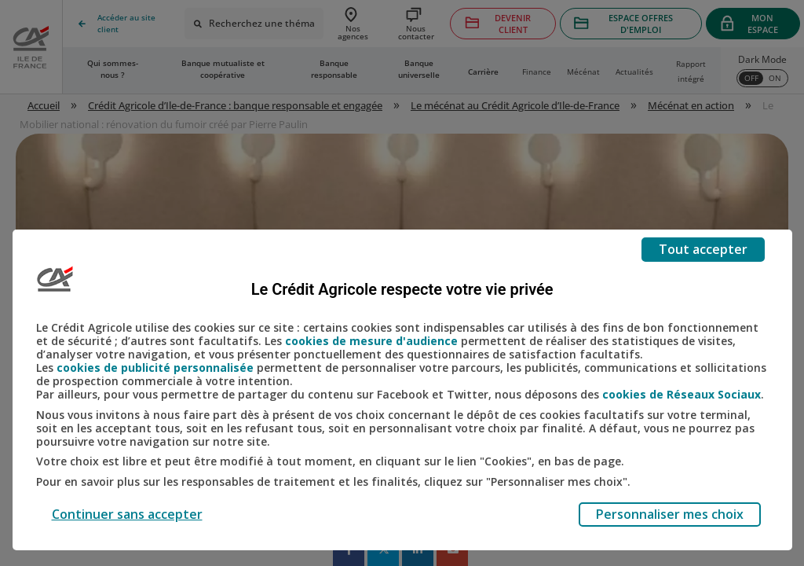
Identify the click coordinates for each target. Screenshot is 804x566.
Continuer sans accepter (127, 514)
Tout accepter (703, 249)
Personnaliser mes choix (670, 514)
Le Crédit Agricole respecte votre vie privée (402, 289)
